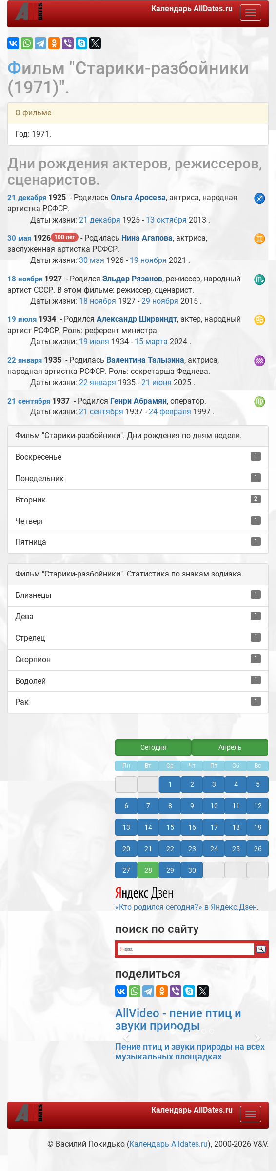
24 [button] (214, 849)
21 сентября (28, 401)
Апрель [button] (230, 747)
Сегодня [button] (153, 747)
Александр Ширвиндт (137, 319)
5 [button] (258, 784)
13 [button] (126, 827)
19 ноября (148, 260)
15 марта (151, 341)
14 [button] (148, 827)
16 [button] (192, 827)
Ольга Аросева (138, 197)
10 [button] (214, 806)
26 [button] (258, 849)
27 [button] (126, 870)
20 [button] (126, 849)
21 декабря (26, 197)
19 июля (22, 319)
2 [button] (192, 784)
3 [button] (214, 784)
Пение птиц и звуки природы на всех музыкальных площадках (190, 1051)
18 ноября (24, 279)
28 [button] (148, 870)
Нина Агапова (147, 237)
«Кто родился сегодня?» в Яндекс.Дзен (186, 897)
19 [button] (258, 827)
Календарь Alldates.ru (168, 1144)
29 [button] (170, 870)
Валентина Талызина (145, 360)
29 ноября (159, 301)
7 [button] (148, 806)
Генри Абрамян (138, 401)
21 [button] (148, 849)
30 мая (19, 238)
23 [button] (192, 849)
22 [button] (170, 849)
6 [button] (126, 806)
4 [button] (236, 784)
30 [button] (192, 870)
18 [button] (236, 827)
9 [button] (192, 806)
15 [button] (170, 827)
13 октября (166, 219)
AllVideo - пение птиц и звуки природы (178, 1019)
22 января (24, 360)
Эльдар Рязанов (132, 278)
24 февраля (170, 411)
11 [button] (236, 806)
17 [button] (214, 827)
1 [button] (170, 784)
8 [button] (170, 806)
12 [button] (258, 806)
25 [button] (236, 849)
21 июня (156, 382)
